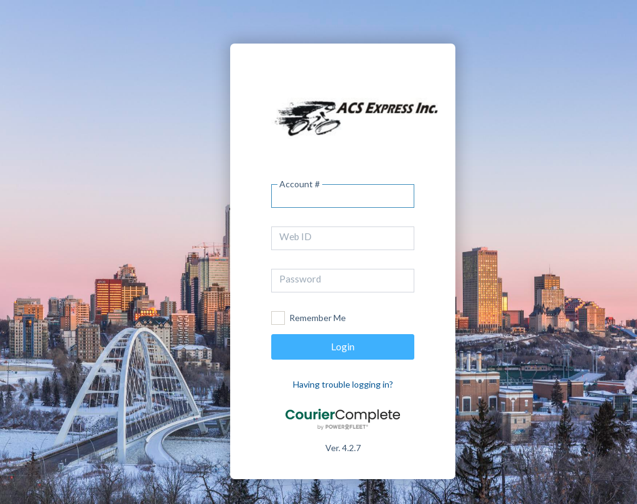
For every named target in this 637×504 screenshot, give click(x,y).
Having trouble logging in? (343, 384)
